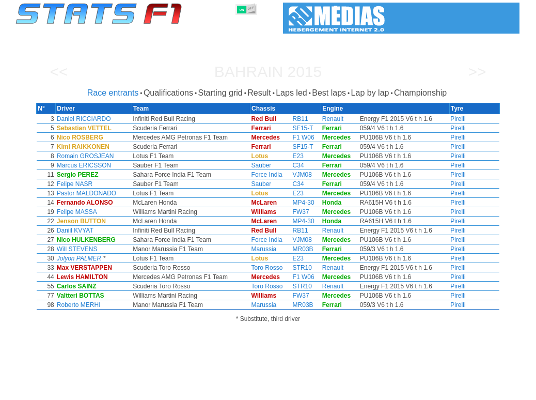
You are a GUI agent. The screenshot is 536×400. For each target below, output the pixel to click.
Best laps (329, 92)
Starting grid (220, 92)
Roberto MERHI (109, 305)
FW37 (295, 212)
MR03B (297, 249)
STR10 (296, 267)
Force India (266, 174)
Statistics (51, 390)
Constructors (217, 390)
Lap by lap (370, 92)
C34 (292, 165)
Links (424, 390)
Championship (420, 92)
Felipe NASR (105, 184)
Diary (395, 390)
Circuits (363, 390)
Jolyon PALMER (109, 258)
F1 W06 (297, 137)
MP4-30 (297, 202)
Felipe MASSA (107, 212)
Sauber (261, 165)
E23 (292, 156)
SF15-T (297, 128)
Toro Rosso (267, 267)
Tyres (295, 390)
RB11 (294, 118)
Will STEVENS (107, 249)
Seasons (90, 390)
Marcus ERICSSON (114, 165)
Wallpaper (460, 390)
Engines (262, 390)
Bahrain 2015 (268, 71)
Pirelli (427, 118)
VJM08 (296, 174)
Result (259, 92)
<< (59, 71)
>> (477, 71)
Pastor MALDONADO (117, 193)
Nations (327, 390)
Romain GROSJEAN (116, 156)
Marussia (264, 249)
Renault (322, 118)
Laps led (291, 92)
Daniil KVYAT (105, 230)
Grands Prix (133, 390)
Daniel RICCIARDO (114, 118)
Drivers (174, 390)
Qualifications (168, 92)
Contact (499, 390)
